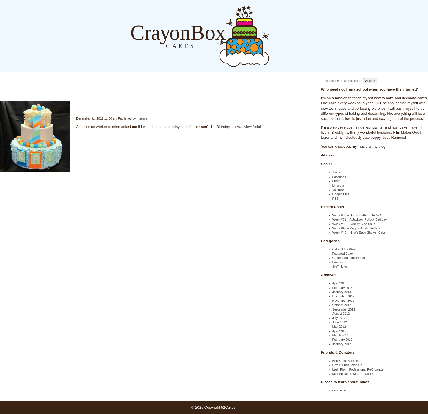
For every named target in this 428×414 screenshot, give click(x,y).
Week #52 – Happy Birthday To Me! (356, 215)
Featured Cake (342, 253)
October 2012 (341, 305)
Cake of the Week (344, 249)
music (362, 146)
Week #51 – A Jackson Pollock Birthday (359, 219)
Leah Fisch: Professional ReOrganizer (358, 369)
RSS (335, 198)
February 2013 (342, 287)
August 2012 (341, 313)
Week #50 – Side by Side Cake (353, 224)
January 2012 (341, 344)
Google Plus (340, 194)
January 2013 (341, 292)
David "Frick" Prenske (347, 365)
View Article (253, 127)
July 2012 (339, 318)
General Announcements (349, 257)
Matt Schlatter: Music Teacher (352, 373)
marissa (142, 118)
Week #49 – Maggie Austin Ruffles (356, 228)
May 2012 (339, 326)
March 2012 (340, 335)
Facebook (339, 177)
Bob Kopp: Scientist (345, 360)
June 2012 (339, 322)
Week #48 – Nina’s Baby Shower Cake (359, 232)
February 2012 (342, 339)
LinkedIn (338, 185)
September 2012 (343, 309)
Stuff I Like (339, 266)
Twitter (336, 172)
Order (298, 36)
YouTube (338, 189)
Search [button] (370, 80)
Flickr (336, 181)
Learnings (339, 262)
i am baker (339, 390)
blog (382, 146)
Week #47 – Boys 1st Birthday (76, 106)
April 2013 (339, 283)
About (286, 36)
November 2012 (343, 300)
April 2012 (339, 331)
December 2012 (343, 296)
